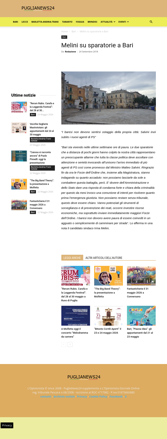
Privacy (82, 396)
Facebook (116, 396)
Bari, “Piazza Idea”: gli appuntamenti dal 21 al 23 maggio (140, 332)
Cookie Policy (98, 396)
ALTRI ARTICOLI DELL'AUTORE (104, 257)
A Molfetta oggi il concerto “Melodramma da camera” (74, 332)
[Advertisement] (108, 242)
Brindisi (92, 21)
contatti (45, 396)
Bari (15, 21)
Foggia (80, 21)
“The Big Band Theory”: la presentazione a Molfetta (107, 292)
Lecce (24, 21)
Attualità (108, 21)
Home (64, 31)
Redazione (70, 51)
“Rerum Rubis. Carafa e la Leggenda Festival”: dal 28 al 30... (42, 107)
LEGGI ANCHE (72, 257)
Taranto (67, 21)
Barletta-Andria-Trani (45, 21)
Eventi (124, 21)
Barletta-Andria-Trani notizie (41, 139)
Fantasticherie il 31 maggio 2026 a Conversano (138, 292)
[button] (151, 22)
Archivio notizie (64, 396)
